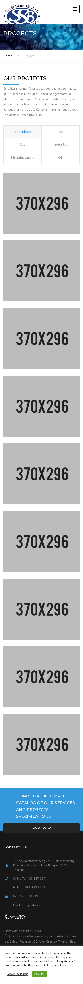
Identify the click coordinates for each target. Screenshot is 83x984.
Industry (60, 145)
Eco (61, 132)
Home (7, 56)
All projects (23, 132)
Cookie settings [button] (17, 974)
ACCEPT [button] (39, 974)
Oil (60, 157)
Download (41, 827)
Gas (22, 145)
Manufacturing (22, 157)
